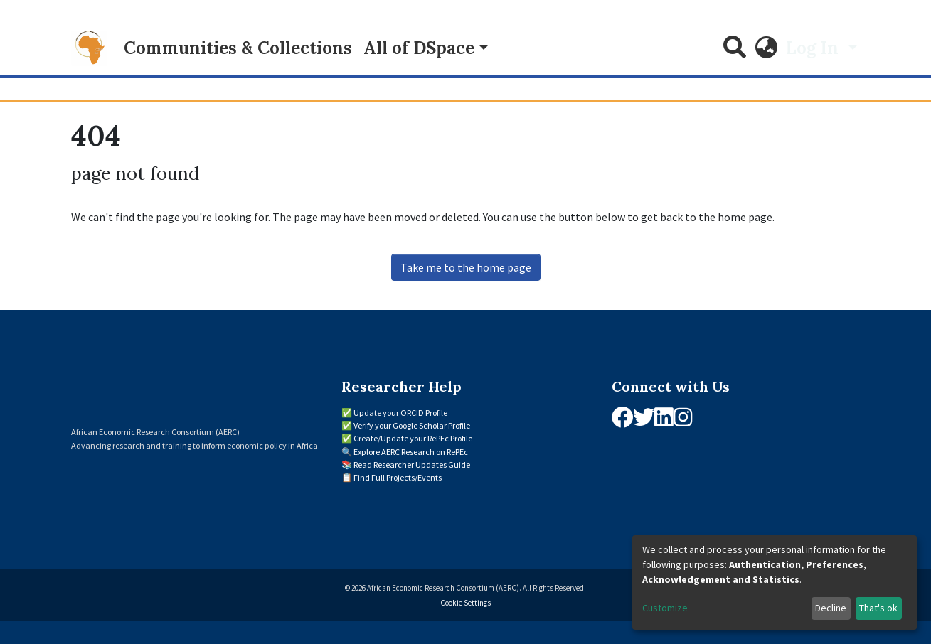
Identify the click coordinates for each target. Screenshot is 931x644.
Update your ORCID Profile (400, 412)
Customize (665, 607)
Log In (814, 48)
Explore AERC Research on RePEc (410, 451)
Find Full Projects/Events (397, 477)
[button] (766, 48)
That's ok (878, 607)
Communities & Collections (238, 48)
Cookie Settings (465, 603)
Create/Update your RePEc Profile (412, 438)
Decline (830, 607)
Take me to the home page (465, 267)
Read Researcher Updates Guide (411, 464)
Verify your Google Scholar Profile (411, 425)
